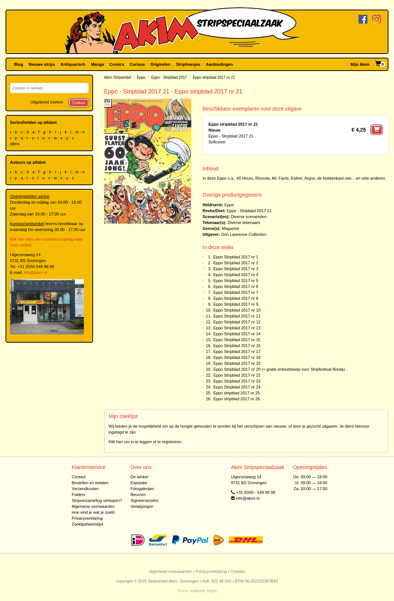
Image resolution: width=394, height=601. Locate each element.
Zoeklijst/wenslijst (87, 524)
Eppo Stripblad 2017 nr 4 (235, 274)
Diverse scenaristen (249, 216)
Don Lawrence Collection (243, 234)
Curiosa (137, 64)
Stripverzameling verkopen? (97, 500)
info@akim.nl (35, 272)
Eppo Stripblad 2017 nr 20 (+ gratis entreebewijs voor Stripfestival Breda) (279, 369)
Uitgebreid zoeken (46, 102)
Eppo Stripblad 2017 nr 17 (237, 351)
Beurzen (138, 494)
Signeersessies (144, 500)
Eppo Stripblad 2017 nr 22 (237, 375)
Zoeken (79, 103)
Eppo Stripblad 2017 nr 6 (235, 286)
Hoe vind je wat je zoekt (93, 512)
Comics (116, 64)
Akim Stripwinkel (117, 77)
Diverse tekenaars (243, 222)
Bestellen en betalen (90, 483)
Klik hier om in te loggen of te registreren (145, 441)
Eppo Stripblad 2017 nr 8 (235, 298)
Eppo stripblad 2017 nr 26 (236, 399)
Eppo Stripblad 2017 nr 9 (235, 304)
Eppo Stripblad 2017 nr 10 (237, 310)
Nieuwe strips (42, 64)
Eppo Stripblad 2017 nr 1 (235, 257)
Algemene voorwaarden (93, 506)
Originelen (160, 64)
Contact (79, 477)
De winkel (139, 477)
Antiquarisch (73, 64)
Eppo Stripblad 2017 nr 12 (237, 322)
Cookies (237, 571)
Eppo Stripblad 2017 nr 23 (237, 381)
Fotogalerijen (142, 488)
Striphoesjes (188, 64)
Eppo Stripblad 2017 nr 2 (235, 263)
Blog (18, 64)
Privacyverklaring (87, 518)
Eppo (141, 77)
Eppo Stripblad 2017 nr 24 (237, 387)
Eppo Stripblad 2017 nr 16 (237, 345)
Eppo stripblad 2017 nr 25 (236, 393)
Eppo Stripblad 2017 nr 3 (235, 268)
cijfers (15, 144)
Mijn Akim (360, 64)
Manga (97, 64)
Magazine (230, 228)
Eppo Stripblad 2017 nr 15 (237, 339)
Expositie (139, 483)
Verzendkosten (85, 488)
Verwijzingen (142, 506)
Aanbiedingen (219, 64)
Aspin (212, 590)
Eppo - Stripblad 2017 (169, 77)
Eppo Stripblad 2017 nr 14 (237, 334)
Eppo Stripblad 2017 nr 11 (237, 316)
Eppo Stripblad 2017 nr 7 (235, 292)
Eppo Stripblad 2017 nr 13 (237, 328)
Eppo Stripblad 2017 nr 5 (235, 280)
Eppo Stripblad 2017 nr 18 (237, 357)
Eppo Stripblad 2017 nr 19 (237, 363)
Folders (78, 494)
